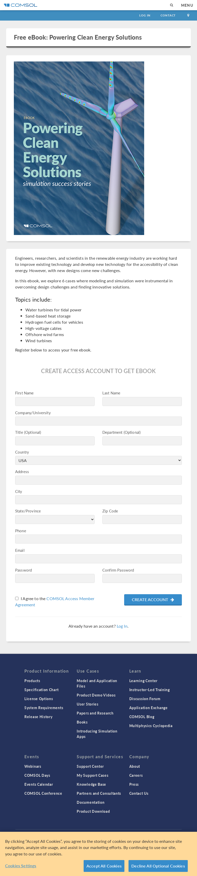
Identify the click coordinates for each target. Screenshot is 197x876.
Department (112, 432)
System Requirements (43, 707)
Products (32, 680)
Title (19, 432)
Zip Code (110, 510)
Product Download (93, 811)
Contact (168, 15)
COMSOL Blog (141, 716)
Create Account (153, 599)
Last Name (111, 392)
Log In (144, 15)
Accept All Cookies (104, 866)
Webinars (32, 766)
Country (22, 452)
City (18, 491)
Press (134, 784)
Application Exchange (148, 707)
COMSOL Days (37, 775)
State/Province (28, 510)
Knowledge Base (91, 784)
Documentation (90, 802)
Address (22, 471)
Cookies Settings (20, 866)
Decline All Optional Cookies (158, 866)
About (134, 766)
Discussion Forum (145, 698)
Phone (20, 530)
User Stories (87, 704)
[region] (98, 854)
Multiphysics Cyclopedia (151, 725)
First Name (24, 392)
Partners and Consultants (99, 793)
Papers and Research (95, 713)
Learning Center (143, 680)
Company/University (33, 412)
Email (20, 550)
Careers (136, 775)
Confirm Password (118, 570)
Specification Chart (41, 689)
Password (23, 570)
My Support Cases (92, 775)
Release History (38, 716)
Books (82, 722)
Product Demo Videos (96, 695)
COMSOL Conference (43, 793)
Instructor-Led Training (149, 689)
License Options (38, 698)
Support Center (90, 766)
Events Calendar (38, 784)
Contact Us (139, 793)
